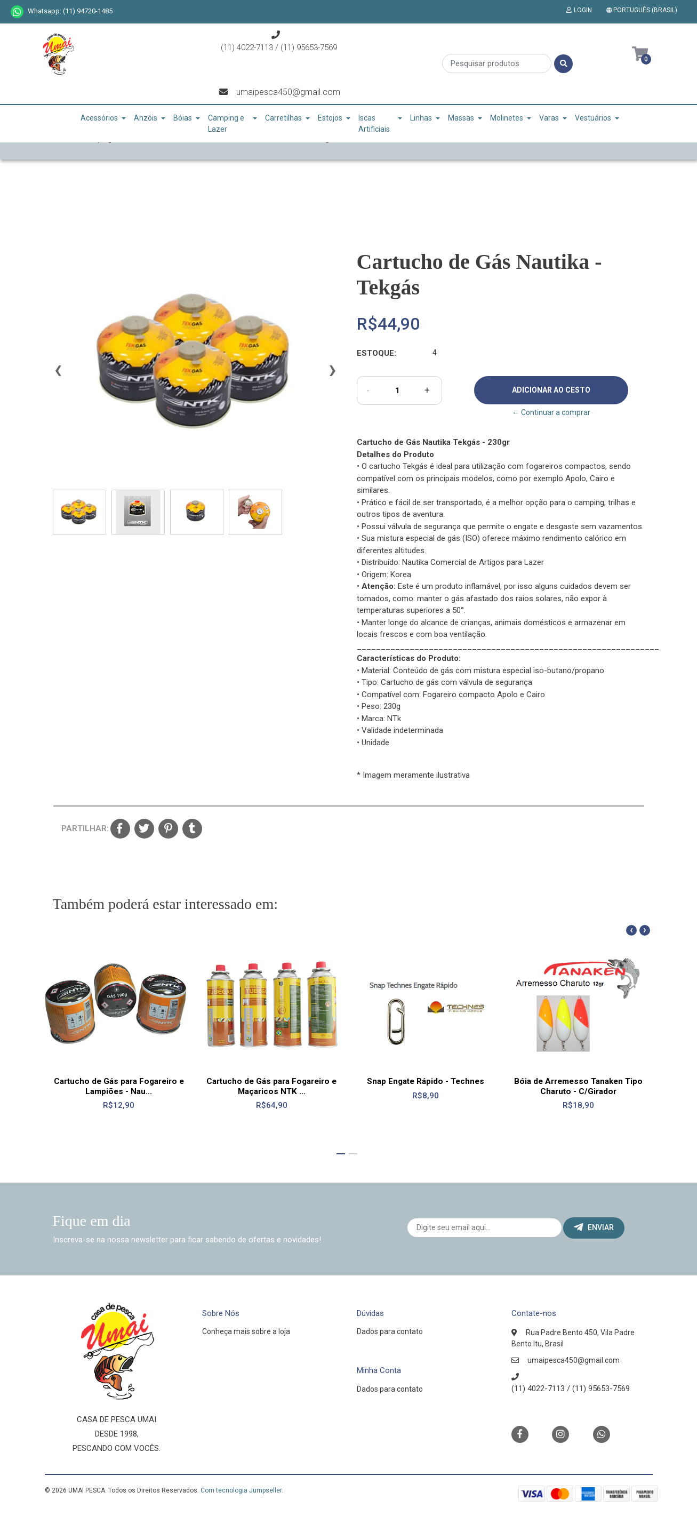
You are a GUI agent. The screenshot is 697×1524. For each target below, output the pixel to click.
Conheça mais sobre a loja (246, 1331)
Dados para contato (390, 1331)
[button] (644, 10)
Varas (549, 118)
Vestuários (593, 118)
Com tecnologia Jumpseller (241, 1490)
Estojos (330, 118)
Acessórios (99, 118)
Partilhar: (81, 828)
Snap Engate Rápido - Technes (425, 1081)
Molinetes (506, 118)
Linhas (421, 118)
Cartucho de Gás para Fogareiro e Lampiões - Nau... (118, 1086)
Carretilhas (283, 118)
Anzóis (145, 118)
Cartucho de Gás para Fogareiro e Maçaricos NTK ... (272, 1086)
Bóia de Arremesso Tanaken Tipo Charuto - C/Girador (578, 1086)
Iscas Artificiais (374, 123)
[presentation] (58, 374)
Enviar (594, 1227)
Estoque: (376, 353)
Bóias (182, 118)
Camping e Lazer (226, 123)
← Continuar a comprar (551, 412)
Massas (461, 118)
